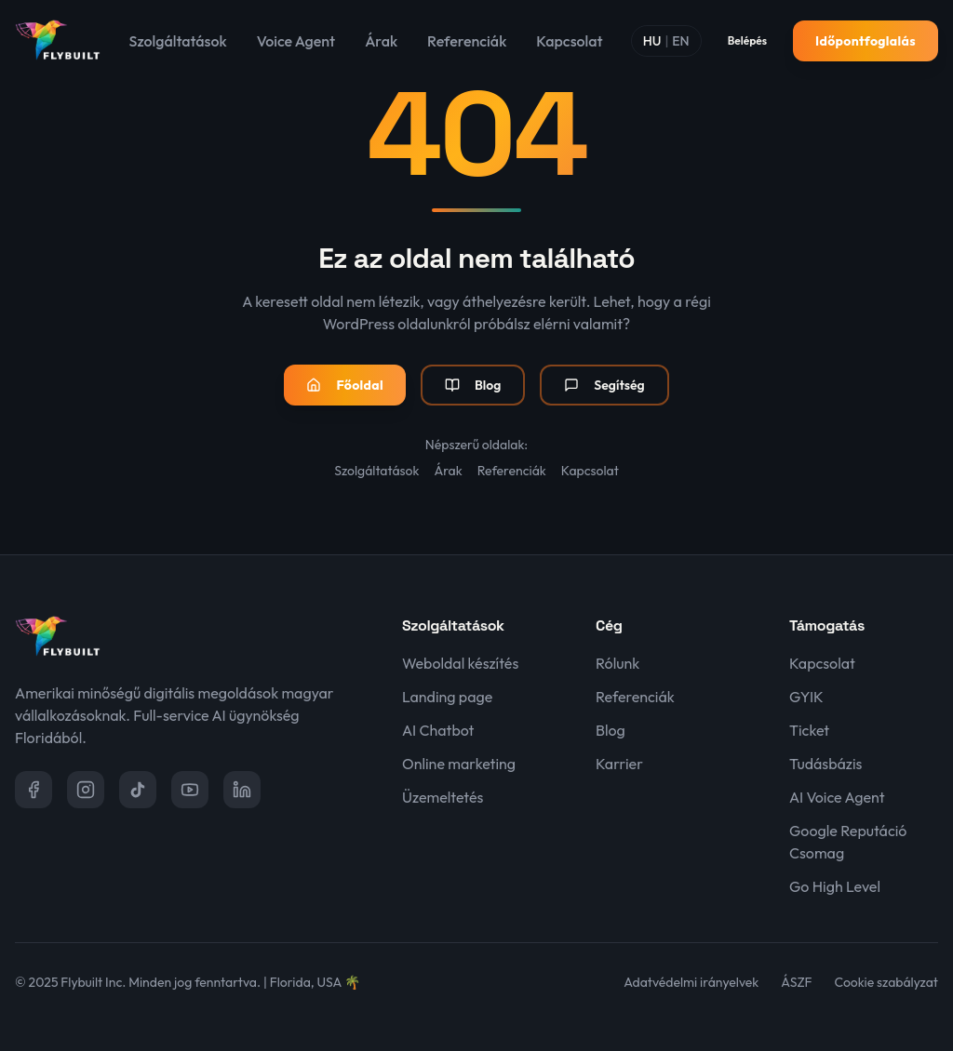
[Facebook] (33, 789)
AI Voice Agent (837, 797)
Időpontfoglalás (865, 41)
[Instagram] (85, 789)
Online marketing (459, 763)
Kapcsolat (569, 41)
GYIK (806, 696)
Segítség (604, 385)
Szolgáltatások (178, 41)
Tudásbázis (825, 763)
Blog (473, 385)
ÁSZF (796, 982)
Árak (381, 41)
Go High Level (834, 886)
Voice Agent (296, 41)
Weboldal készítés (460, 663)
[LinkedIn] (242, 789)
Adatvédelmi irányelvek (691, 982)
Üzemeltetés (442, 797)
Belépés (747, 40)
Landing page (447, 696)
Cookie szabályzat (886, 982)
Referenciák (466, 41)
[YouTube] (189, 789)
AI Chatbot (438, 730)
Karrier (619, 763)
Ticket (809, 730)
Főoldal (344, 385)
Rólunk (617, 663)
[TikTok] (137, 789)
